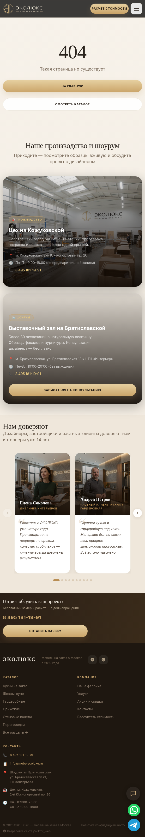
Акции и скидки (90, 701)
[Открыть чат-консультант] (133, 794)
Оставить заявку (45, 631)
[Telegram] (92, 659)
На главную (72, 86)
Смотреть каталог (72, 104)
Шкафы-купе (13, 694)
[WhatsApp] (103, 659)
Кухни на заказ (15, 686)
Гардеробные (14, 701)
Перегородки (14, 725)
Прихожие (11, 709)
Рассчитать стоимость (96, 717)
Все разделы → (15, 732)
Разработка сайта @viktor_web (27, 831)
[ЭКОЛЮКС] (45, 8)
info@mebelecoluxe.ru (26, 763)
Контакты (85, 709)
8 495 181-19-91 (28, 270)
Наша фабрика (89, 686)
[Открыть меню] (136, 8)
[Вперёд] (137, 513)
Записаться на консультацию (72, 390)
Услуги (82, 694)
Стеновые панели (17, 717)
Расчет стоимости (109, 8)
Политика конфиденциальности (103, 825)
